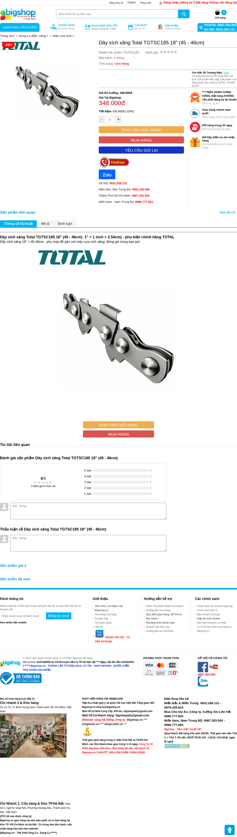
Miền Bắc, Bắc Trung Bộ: (124, 189)
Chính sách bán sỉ (207, 610)
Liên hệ (99, 626)
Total (226, 72)
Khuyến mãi (101, 618)
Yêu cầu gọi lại (141, 150)
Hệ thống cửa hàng (105, 614)
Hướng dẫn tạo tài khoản (160, 631)
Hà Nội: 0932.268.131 (219, 29)
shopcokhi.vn (113, 724)
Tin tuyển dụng (103, 622)
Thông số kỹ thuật (18, 223)
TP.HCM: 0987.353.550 (220, 25)
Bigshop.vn (135, 719)
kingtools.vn (90, 724)
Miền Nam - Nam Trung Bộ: (126, 201)
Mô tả (45, 223)
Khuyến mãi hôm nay (157, 626)
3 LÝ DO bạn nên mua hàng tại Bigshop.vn (214, 628)
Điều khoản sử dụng (208, 614)
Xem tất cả (228, 212)
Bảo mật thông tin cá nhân (211, 622)
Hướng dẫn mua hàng (158, 610)
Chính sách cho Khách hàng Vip (215, 606)
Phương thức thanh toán (160, 622)
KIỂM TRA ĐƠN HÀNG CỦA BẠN (164, 606)
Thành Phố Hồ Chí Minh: (124, 195)
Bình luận (65, 223)
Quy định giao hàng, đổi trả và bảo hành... (164, 616)
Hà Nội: (113, 183)
